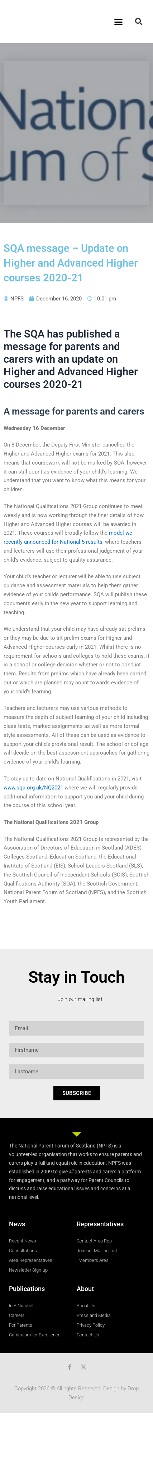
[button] (118, 21)
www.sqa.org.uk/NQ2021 (33, 787)
